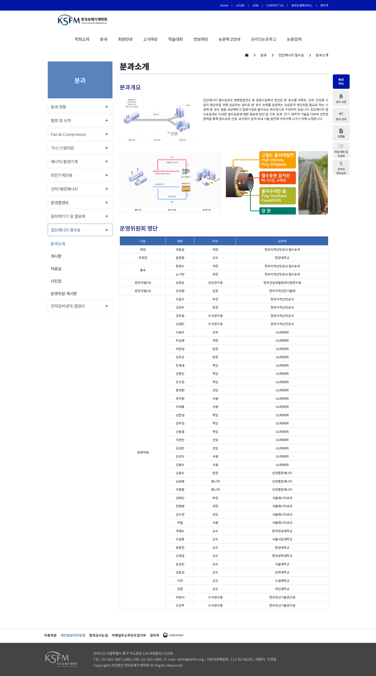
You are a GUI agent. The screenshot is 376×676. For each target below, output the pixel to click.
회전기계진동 (61, 175)
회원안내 (125, 39)
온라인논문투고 (263, 39)
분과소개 (58, 243)
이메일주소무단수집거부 (129, 635)
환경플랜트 (60, 202)
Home (224, 5)
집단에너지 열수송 (66, 229)
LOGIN (240, 5)
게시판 (56, 256)
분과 (103, 39)
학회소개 (82, 39)
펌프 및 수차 (61, 120)
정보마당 (201, 39)
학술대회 (175, 39)
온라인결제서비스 (301, 5)
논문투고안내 (229, 39)
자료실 (56, 268)
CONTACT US (274, 5)
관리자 (324, 5)
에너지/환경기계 (64, 161)
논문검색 (294, 39)
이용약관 (50, 635)
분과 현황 (58, 106)
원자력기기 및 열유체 (68, 216)
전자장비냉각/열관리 (68, 306)
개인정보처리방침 (72, 635)
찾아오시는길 (98, 635)
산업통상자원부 (173, 635)
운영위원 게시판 (64, 293)
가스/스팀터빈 (62, 147)
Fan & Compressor (68, 134)
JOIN (255, 5)
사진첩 (56, 281)
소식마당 (150, 39)
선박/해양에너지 (64, 188)
